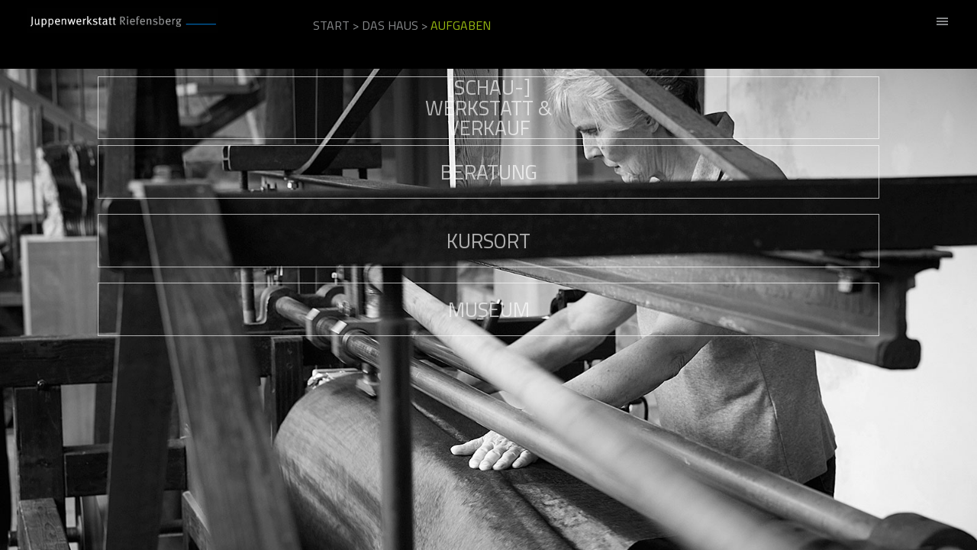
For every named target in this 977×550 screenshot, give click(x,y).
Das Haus (390, 25)
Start (331, 25)
